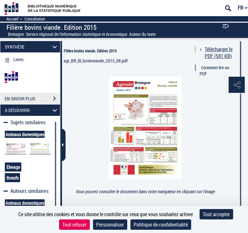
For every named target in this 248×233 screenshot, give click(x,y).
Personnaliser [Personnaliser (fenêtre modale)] (110, 224)
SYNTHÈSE (32, 46)
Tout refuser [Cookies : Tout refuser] (74, 224)
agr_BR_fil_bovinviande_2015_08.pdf (96, 61)
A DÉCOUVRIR (32, 110)
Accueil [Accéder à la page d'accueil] (12, 19)
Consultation (35, 19)
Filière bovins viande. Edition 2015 (90, 50)
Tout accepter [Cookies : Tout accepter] (216, 214)
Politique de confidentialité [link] (161, 224)
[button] (237, 85)
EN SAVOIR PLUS (32, 98)
